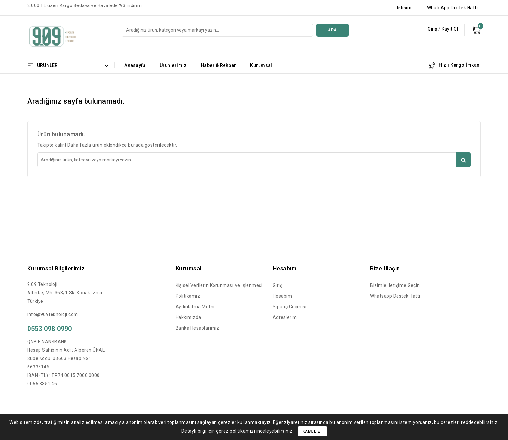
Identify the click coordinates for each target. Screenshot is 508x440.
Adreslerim (285, 317)
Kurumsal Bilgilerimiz (56, 268)
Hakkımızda (188, 317)
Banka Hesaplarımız (197, 328)
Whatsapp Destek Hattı (395, 296)
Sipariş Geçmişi (289, 306)
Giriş (433, 29)
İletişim (403, 7)
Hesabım (282, 296)
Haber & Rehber (218, 65)
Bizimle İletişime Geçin (395, 285)
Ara (332, 30)
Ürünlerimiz (173, 65)
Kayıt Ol (450, 29)
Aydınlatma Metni (195, 306)
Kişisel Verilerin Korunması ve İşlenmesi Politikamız (219, 291)
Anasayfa (134, 65)
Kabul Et (312, 431)
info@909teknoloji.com (52, 314)
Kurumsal (261, 65)
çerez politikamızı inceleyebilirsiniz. (255, 431)
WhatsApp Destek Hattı (452, 7)
